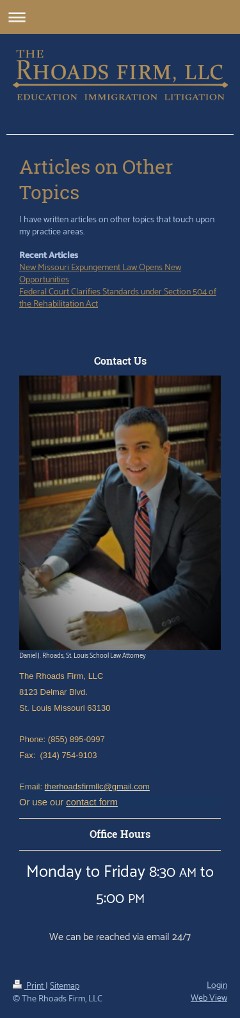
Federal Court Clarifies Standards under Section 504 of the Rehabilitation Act (117, 298)
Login (217, 985)
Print (29, 986)
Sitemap (64, 986)
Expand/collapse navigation (120, 17)
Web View (209, 998)
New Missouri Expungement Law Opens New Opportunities (100, 274)
